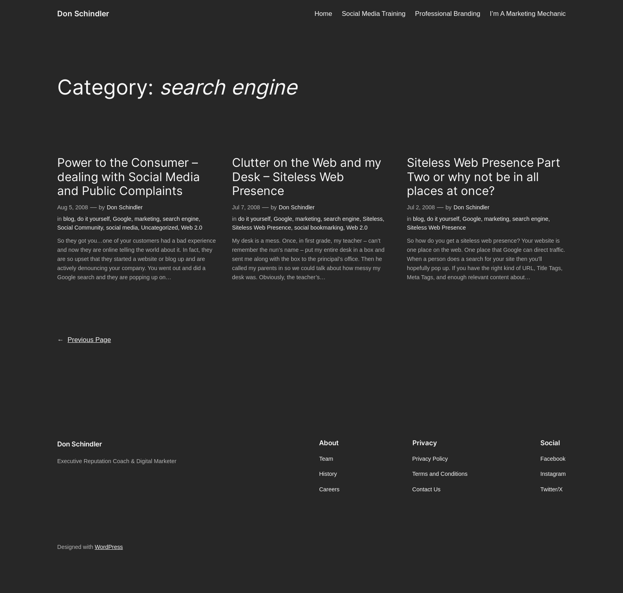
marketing (146, 219)
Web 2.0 (191, 227)
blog (68, 219)
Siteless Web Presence (261, 227)
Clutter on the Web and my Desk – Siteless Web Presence (306, 177)
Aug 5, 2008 (72, 207)
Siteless (373, 219)
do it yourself (93, 219)
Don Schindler (83, 13)
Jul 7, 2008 (246, 207)
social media (122, 227)
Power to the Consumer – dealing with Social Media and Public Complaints (128, 177)
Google (122, 219)
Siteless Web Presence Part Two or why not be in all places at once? (483, 177)
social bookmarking (318, 227)
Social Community (80, 227)
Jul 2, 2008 (421, 207)
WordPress (109, 547)
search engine (181, 219)
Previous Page (84, 340)
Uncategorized (159, 227)
